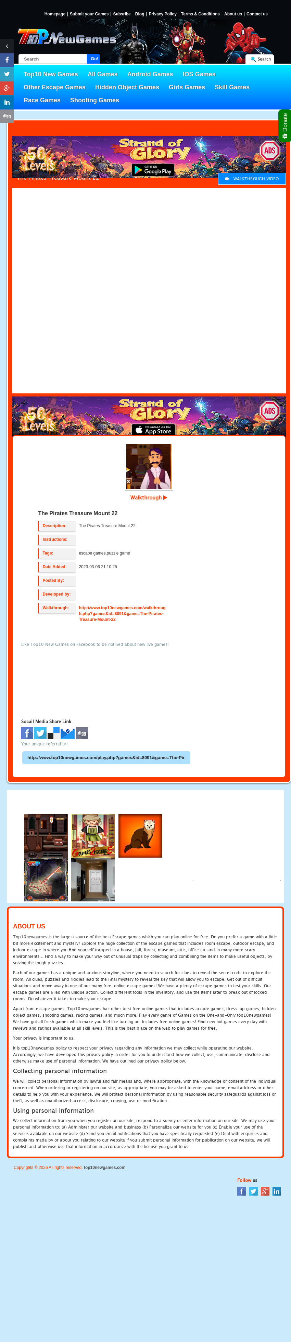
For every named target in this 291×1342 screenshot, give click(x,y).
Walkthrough (148, 497)
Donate (285, 126)
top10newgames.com (104, 1167)
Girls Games (187, 87)
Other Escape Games (55, 87)
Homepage (55, 14)
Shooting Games (94, 100)
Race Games (42, 100)
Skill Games (232, 87)
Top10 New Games (51, 74)
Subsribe (121, 14)
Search (264, 59)
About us (233, 14)
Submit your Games (89, 14)
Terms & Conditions (200, 14)
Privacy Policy (162, 14)
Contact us (257, 14)
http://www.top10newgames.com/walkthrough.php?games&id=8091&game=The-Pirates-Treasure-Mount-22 (122, 613)
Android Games (150, 74)
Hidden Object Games (127, 87)
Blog (139, 14)
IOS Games (199, 74)
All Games (103, 74)
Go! (94, 58)
